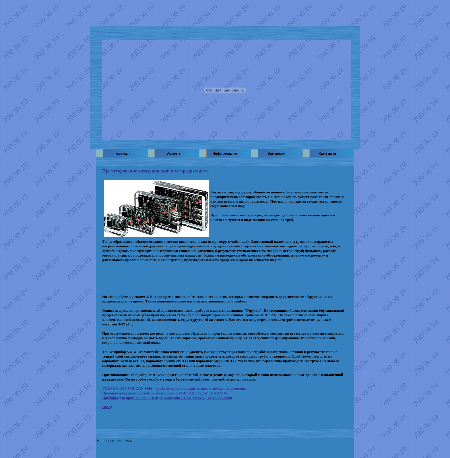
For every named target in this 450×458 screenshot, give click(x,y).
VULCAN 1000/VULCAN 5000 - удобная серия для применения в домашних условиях (174, 388)
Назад (107, 407)
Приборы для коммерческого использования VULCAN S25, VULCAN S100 (165, 393)
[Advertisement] (225, 13)
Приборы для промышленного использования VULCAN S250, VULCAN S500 (167, 397)
